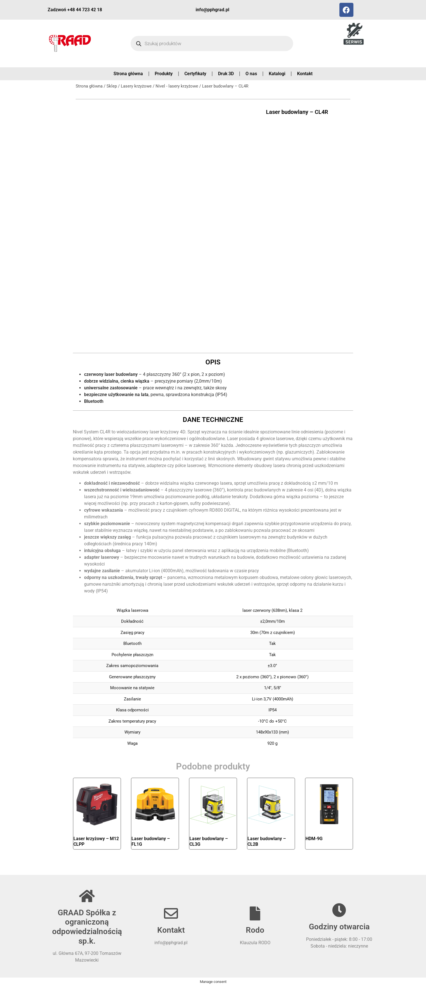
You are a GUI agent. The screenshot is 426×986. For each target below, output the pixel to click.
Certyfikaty (195, 73)
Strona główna (128, 73)
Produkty (164, 73)
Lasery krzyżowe (136, 86)
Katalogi (277, 73)
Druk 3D (226, 73)
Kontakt (304, 73)
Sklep (111, 86)
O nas (251, 73)
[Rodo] (255, 913)
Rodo (255, 930)
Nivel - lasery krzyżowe (177, 86)
